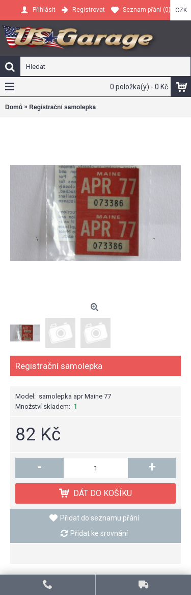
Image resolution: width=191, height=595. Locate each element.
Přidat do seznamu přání (99, 518)
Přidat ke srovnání (99, 533)
